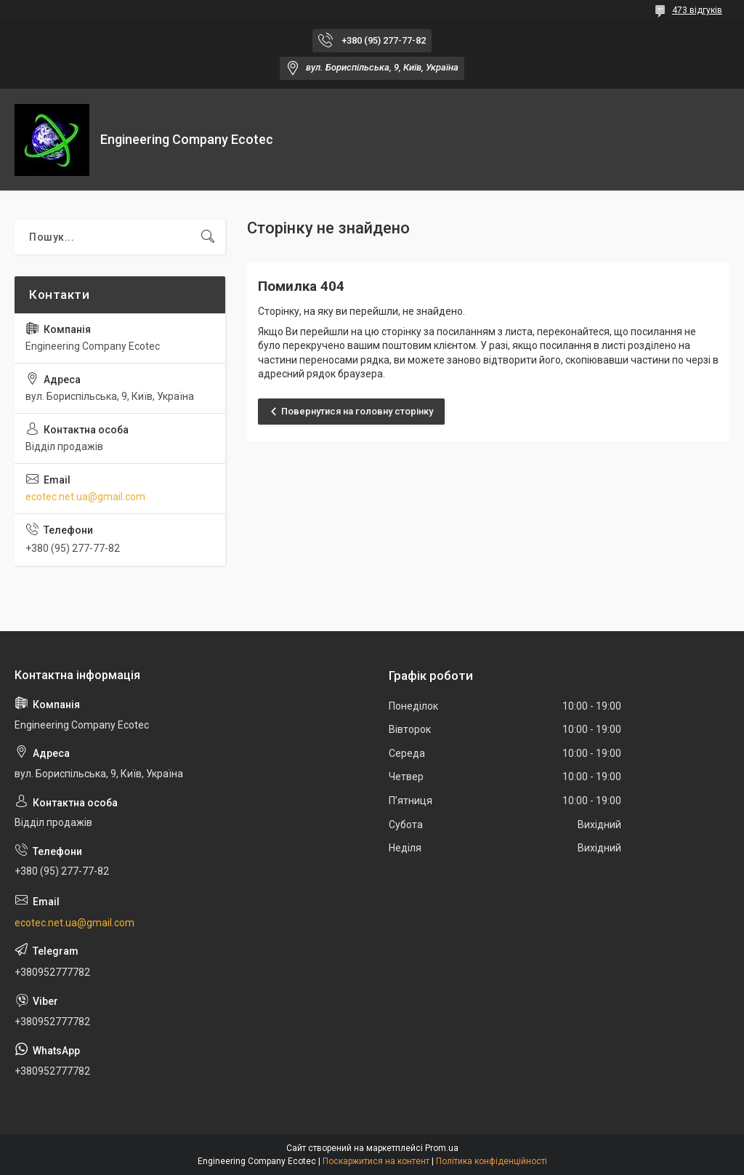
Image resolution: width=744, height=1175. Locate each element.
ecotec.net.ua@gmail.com (85, 496)
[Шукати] (207, 237)
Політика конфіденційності (491, 1161)
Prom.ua (441, 1148)
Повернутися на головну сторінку (357, 411)
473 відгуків (697, 10)
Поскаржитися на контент (376, 1161)
